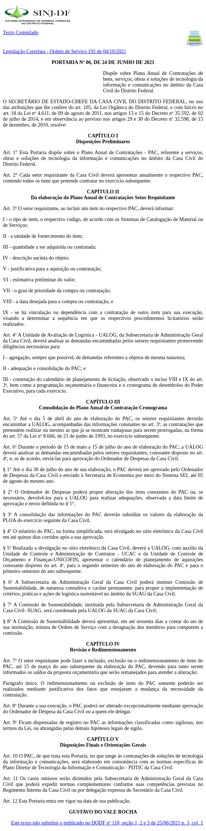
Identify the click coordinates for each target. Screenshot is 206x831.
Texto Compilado (20, 32)
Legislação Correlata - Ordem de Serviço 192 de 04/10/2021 (64, 51)
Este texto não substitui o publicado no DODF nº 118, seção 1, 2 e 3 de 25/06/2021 (107, 823)
